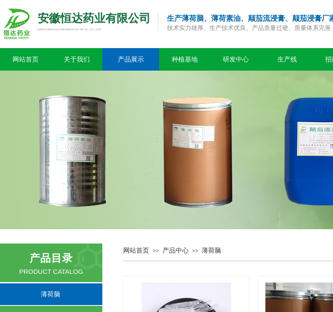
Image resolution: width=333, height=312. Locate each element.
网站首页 (26, 59)
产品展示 (131, 59)
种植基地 (185, 59)
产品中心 (176, 250)
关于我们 (77, 59)
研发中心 (236, 59)
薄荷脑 (211, 250)
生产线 (287, 59)
